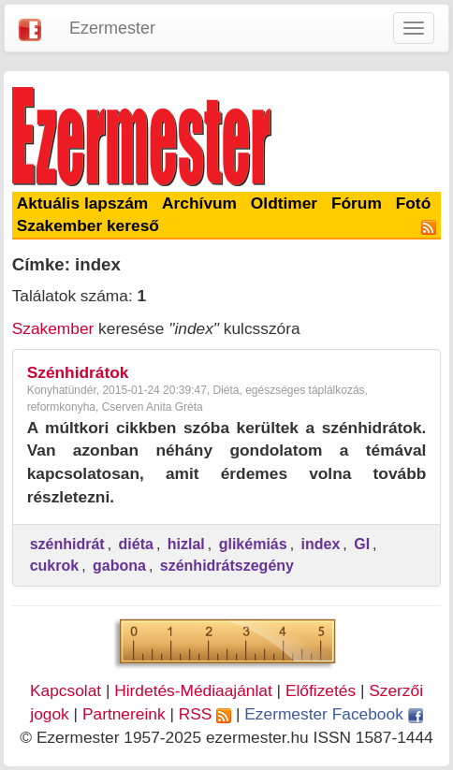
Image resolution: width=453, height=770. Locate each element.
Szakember (53, 328)
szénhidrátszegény (227, 566)
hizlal (186, 544)
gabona (119, 566)
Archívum (199, 203)
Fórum (356, 203)
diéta (136, 544)
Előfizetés (320, 690)
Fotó (413, 203)
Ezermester (112, 28)
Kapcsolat (65, 690)
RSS (205, 714)
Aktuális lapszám (83, 203)
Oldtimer (284, 203)
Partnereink (124, 714)
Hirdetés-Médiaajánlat (193, 690)
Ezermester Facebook (333, 714)
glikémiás (253, 544)
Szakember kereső (88, 225)
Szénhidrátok (78, 372)
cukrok (54, 566)
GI (362, 544)
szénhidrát (67, 544)
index (321, 544)
